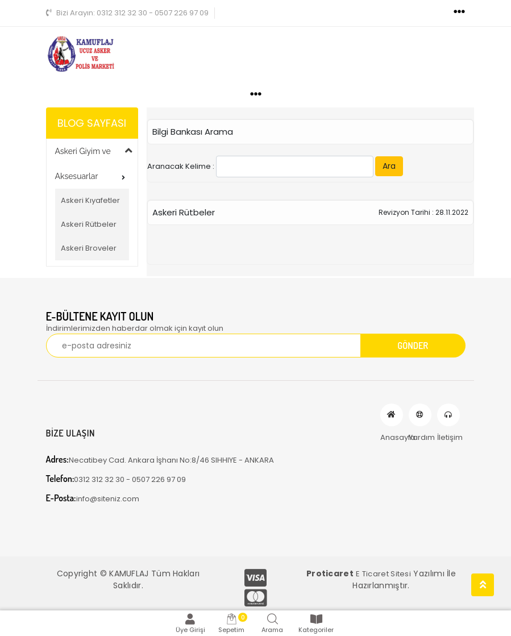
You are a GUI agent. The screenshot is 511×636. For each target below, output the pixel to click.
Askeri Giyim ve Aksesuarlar (83, 164)
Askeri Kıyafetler (90, 200)
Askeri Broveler (89, 248)
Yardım (420, 415)
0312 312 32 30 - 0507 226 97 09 (127, 12)
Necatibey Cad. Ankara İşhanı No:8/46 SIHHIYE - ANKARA (160, 459)
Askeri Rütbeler (89, 224)
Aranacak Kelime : (275, 166)
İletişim (448, 415)
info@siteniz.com (92, 498)
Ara (389, 166)
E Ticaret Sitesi (383, 573)
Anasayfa (391, 415)
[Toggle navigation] (459, 12)
